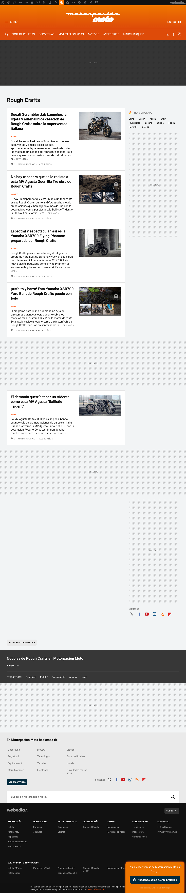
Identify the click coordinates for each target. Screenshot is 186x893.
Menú (13, 21)
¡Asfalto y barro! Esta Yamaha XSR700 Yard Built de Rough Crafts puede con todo (42, 293)
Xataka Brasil (14, 873)
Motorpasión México (117, 868)
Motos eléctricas (71, 34)
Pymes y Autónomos (167, 832)
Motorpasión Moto (116, 832)
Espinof (61, 832)
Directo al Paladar (91, 827)
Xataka (11, 827)
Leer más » (22, 159)
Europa (160, 123)
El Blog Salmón (164, 827)
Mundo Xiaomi (14, 846)
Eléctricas (42, 770)
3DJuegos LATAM (41, 868)
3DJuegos (37, 827)
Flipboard (170, 613)
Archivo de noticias (23, 642)
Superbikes (134, 123)
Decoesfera (138, 832)
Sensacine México (66, 868)
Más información (96, 889)
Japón (142, 119)
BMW (163, 119)
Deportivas (46, 34)
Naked (14, 136)
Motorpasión (113, 827)
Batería (145, 127)
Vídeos (71, 749)
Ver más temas (17, 782)
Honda (172, 123)
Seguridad (13, 756)
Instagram (179, 34)
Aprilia (153, 119)
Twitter (167, 34)
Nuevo (171, 21)
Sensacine (63, 827)
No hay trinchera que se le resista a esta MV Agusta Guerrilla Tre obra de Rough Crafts (41, 181)
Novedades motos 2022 (77, 772)
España (148, 123)
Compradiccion (139, 836)
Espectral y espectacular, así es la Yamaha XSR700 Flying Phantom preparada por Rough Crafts (38, 236)
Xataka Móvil (14, 832)
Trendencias (138, 827)
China (131, 119)
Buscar (173, 797)
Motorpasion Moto (93, 17)
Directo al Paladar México (91, 869)
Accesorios (111, 34)
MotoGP (93, 34)
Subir (169, 810)
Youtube (147, 613)
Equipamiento (58, 677)
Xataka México (15, 868)
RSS (162, 613)
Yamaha (73, 677)
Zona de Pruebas (23, 34)
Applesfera (13, 836)
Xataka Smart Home (17, 841)
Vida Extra (37, 832)
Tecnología (43, 756)
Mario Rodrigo (26, 164)
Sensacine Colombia (67, 873)
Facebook (173, 34)
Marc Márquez (133, 34)
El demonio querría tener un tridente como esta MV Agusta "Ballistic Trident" (40, 401)
